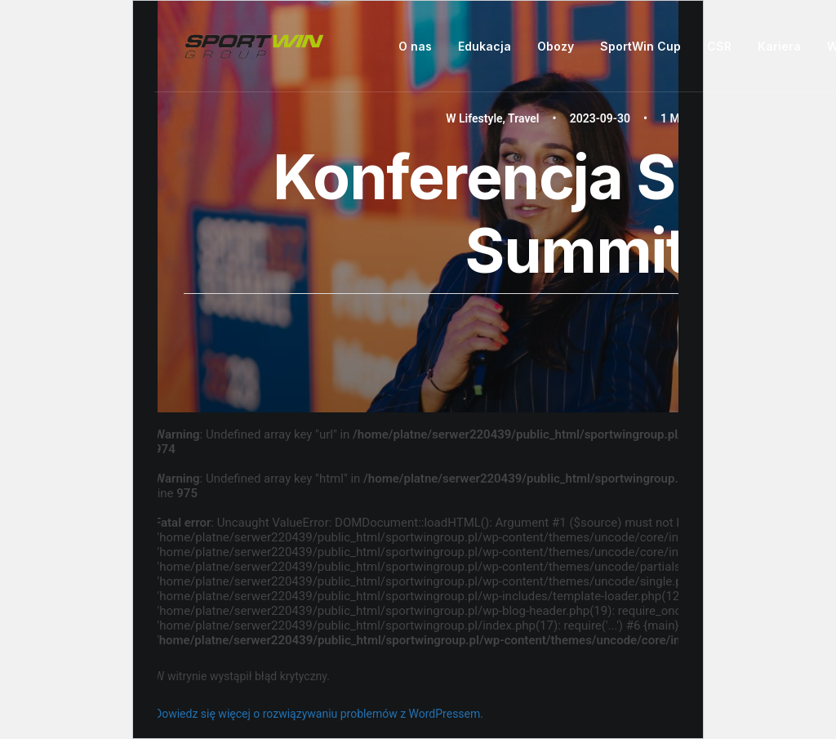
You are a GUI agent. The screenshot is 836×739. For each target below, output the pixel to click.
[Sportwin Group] (255, 46)
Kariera (779, 46)
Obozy (555, 46)
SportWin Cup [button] (640, 46)
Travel (523, 118)
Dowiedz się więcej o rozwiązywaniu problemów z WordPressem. (318, 713)
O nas (415, 46)
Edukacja (484, 46)
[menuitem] (420, 46)
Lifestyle (481, 118)
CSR (719, 46)
